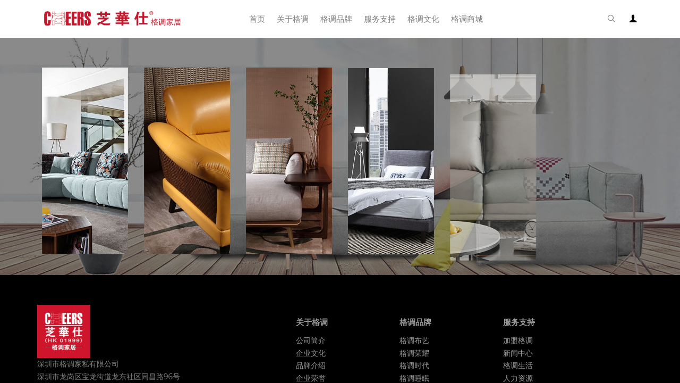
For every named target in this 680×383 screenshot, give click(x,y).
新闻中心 (518, 353)
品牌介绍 (311, 365)
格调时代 (414, 365)
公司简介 (311, 340)
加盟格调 (518, 340)
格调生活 (518, 365)
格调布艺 (414, 340)
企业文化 (311, 353)
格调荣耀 (414, 353)
